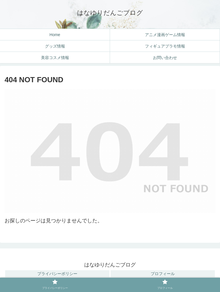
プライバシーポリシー (57, 273)
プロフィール (163, 273)
